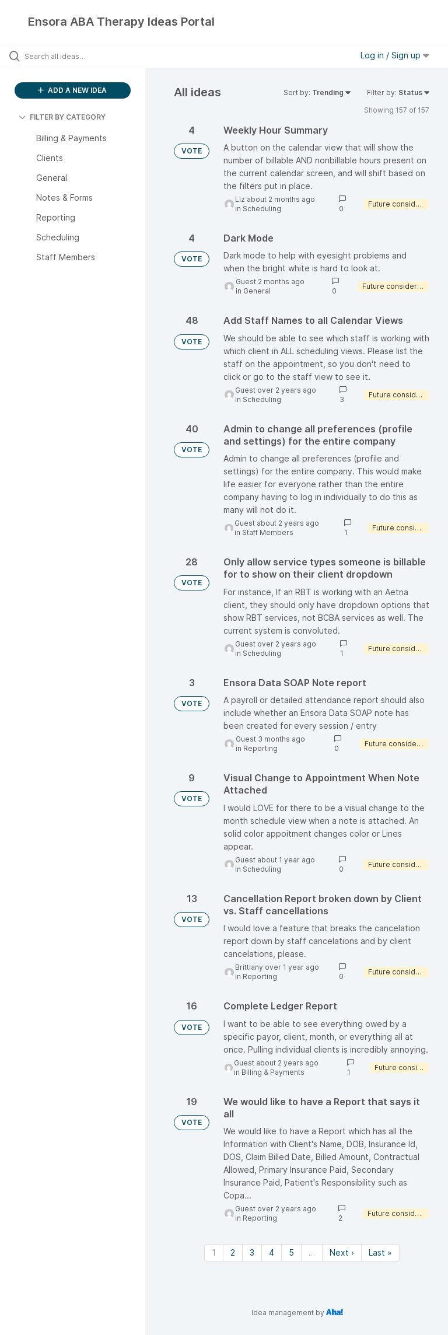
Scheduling (262, 208)
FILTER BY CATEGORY (62, 117)
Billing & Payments (273, 1072)
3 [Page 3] (252, 1252)
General (257, 290)
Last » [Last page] (380, 1252)
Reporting (260, 748)
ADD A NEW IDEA (72, 90)
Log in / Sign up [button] (394, 55)
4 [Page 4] (271, 1252)
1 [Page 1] (214, 1252)
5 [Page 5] (291, 1252)
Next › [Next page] (342, 1252)
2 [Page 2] (232, 1252)
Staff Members (267, 532)
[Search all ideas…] (79, 56)
